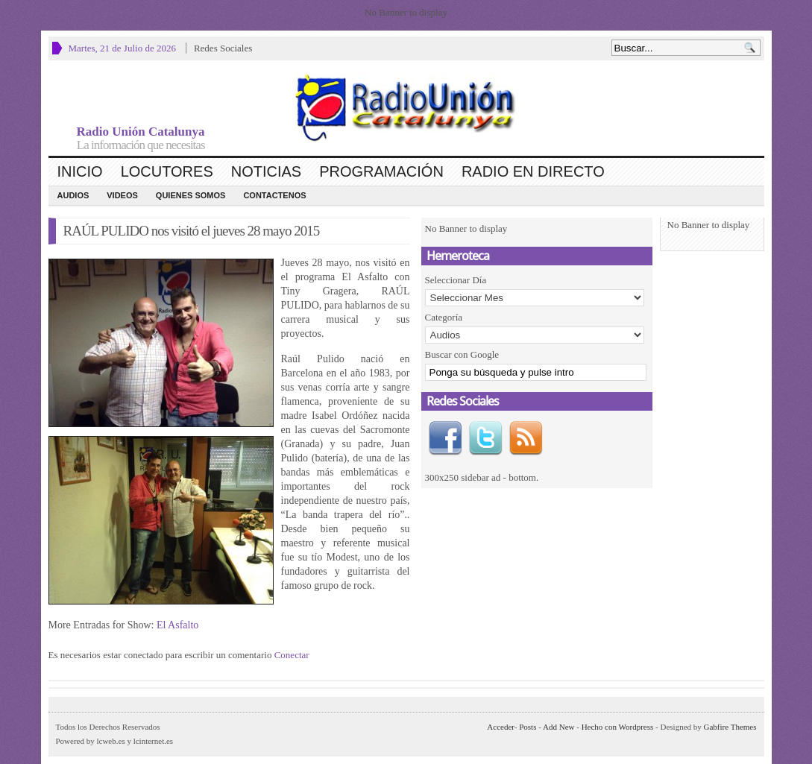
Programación (381, 171)
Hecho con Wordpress (618, 726)
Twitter (485, 438)
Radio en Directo (533, 171)
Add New (558, 726)
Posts (527, 726)
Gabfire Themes (730, 726)
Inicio (80, 171)
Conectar (291, 654)
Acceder (500, 726)
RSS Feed (526, 438)
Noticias (266, 171)
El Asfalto (177, 625)
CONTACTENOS (274, 195)
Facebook (445, 438)
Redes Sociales (223, 48)
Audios (73, 195)
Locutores (167, 171)
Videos (122, 195)
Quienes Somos (191, 195)
